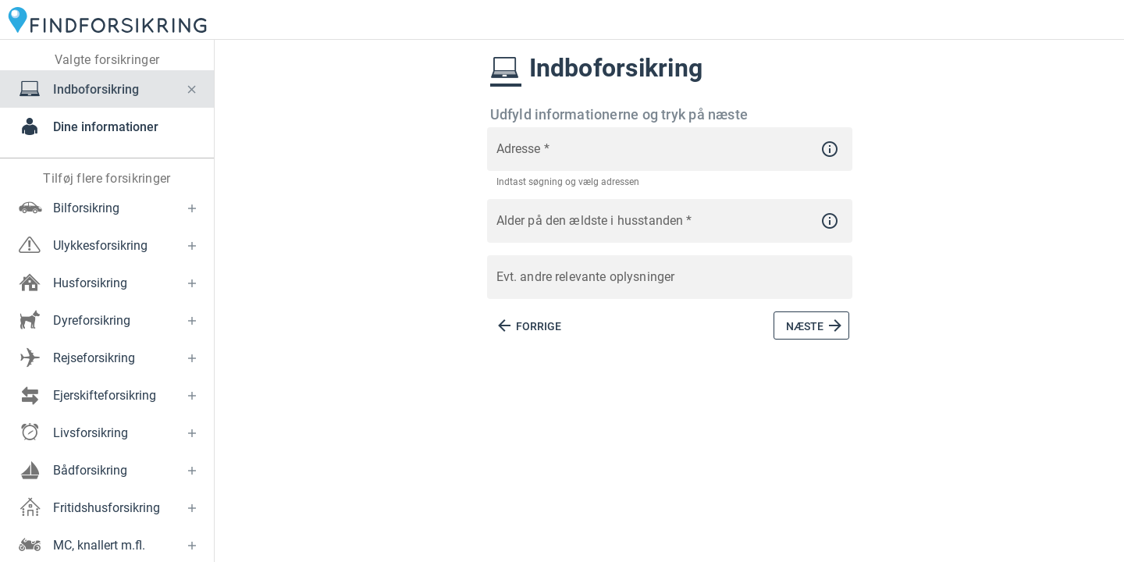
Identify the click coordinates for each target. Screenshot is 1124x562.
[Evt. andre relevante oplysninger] (669, 286)
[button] (192, 89)
